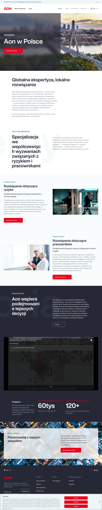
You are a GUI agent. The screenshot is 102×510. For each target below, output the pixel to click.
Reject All (76, 502)
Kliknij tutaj (21, 2)
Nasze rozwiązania (20, 8)
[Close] (99, 501)
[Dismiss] (97, 2)
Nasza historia (40, 481)
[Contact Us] (71, 450)
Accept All (76, 506)
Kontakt (60, 8)
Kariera (67, 8)
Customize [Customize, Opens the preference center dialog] (76, 498)
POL (94, 8)
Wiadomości (84, 8)
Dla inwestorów (75, 8)
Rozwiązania (56, 481)
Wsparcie (71, 484)
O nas (30, 8)
